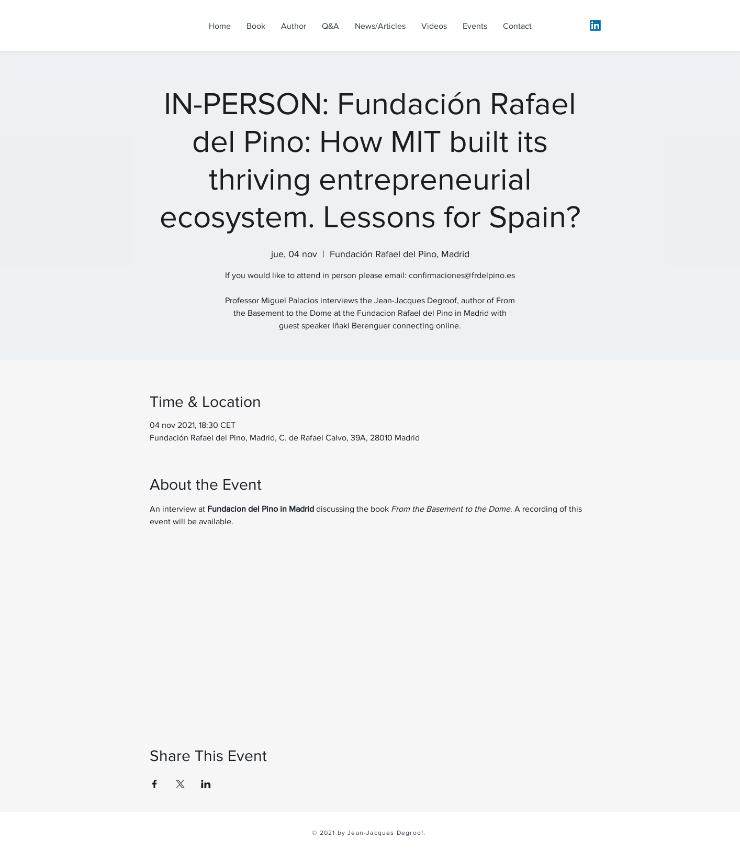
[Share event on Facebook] (155, 784)
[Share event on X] (180, 784)
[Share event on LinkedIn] (206, 784)
